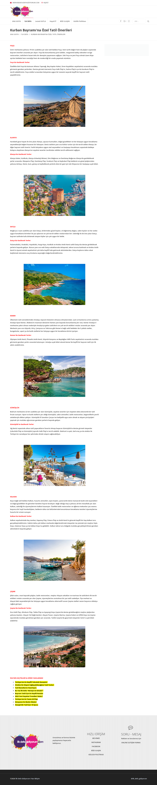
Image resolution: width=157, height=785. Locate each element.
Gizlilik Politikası (79, 21)
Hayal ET (53, 21)
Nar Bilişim (35, 778)
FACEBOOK (96, 746)
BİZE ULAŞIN (65, 21)
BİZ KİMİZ (96, 738)
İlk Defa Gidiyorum (23, 778)
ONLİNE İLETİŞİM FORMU (131, 742)
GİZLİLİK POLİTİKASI (96, 754)
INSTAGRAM (96, 742)
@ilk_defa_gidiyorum (139, 778)
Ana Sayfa (16, 21)
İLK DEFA (28, 21)
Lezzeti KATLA (40, 21)
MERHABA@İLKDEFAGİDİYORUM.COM (24, 3)
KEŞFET (45, 3)
